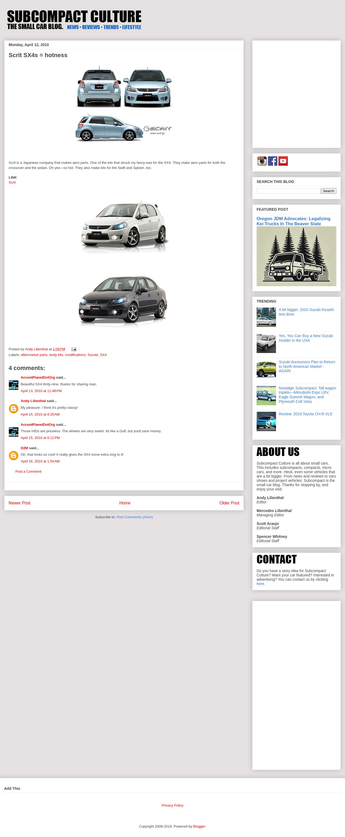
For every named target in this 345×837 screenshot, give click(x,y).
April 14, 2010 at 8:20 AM (40, 414)
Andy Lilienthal (33, 401)
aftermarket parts (34, 355)
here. (261, 584)
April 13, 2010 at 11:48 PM (41, 391)
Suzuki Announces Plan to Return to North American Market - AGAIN (307, 366)
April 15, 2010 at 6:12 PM (40, 438)
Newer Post (19, 503)
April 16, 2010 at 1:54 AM (40, 461)
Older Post (229, 503)
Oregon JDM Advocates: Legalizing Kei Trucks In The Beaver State (293, 221)
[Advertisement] (50, 93)
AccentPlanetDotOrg (38, 377)
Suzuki (93, 355)
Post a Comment (28, 471)
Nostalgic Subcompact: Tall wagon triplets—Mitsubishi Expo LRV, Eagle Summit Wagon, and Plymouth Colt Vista (307, 395)
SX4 (103, 355)
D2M (24, 448)
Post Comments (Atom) (134, 517)
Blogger (199, 826)
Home (125, 503)
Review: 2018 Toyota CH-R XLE (306, 414)
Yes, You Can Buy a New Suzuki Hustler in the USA (306, 338)
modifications (75, 355)
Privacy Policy (173, 805)
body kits (56, 355)
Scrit (12, 182)
